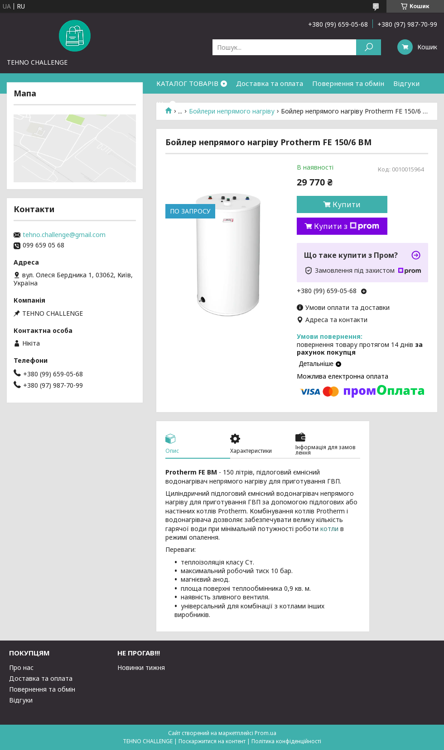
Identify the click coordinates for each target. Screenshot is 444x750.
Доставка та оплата (269, 83)
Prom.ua (265, 733)
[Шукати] (368, 47)
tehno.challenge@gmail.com (64, 235)
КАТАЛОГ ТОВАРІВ (187, 83)
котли (329, 528)
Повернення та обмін (348, 83)
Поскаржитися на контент (212, 741)
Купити (347, 204)
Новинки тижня (141, 667)
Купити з (346, 226)
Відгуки (406, 83)
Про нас (21, 667)
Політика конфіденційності (286, 741)
